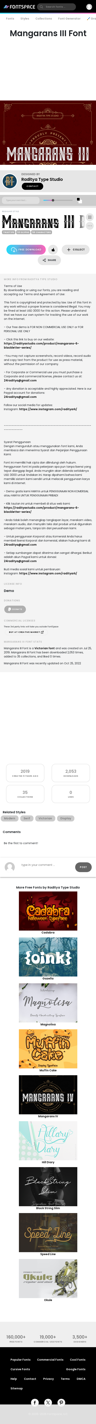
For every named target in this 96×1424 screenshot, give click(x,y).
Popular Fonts (21, 1360)
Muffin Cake (48, 1070)
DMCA (81, 1379)
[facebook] (35, 1403)
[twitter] (48, 1403)
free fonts (16, 1341)
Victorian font (44, 648)
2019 (25, 771)
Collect (75, 249)
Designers (80, 1341)
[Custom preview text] (21, 200)
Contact (32, 186)
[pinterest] (61, 1403)
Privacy (48, 1379)
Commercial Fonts (50, 1360)
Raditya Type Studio (42, 179)
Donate (15, 609)
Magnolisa (48, 1024)
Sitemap (17, 1388)
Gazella (48, 978)
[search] (56, 6)
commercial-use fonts (48, 1341)
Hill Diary (48, 1162)
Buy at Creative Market (26, 632)
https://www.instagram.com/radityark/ (48, 409)
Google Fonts (75, 1369)
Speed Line (48, 1254)
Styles (24, 19)
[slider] (53, 200)
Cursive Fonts (20, 1369)
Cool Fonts (77, 1360)
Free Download (26, 249)
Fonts (10, 19)
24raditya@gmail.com (20, 380)
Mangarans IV (48, 1116)
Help (14, 1379)
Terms (65, 1379)
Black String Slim (48, 1208)
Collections (43, 19)
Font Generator (69, 19)
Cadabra (48, 932)
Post (83, 867)
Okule (48, 1300)
